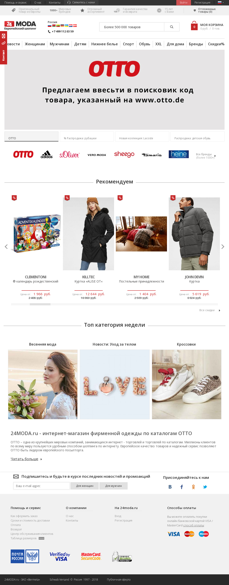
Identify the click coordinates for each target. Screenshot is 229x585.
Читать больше (26, 458)
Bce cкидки (209, 310)
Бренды (196, 44)
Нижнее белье (104, 44)
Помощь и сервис (15, 2)
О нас (37, 2)
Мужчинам (59, 44)
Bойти (183, 2)
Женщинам (35, 44)
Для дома (175, 44)
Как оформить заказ (24, 516)
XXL (158, 44)
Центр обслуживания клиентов (32, 533)
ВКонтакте (170, 487)
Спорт (128, 44)
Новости (12, 44)
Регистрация (202, 2)
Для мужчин (113, 486)
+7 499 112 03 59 (60, 31)
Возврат (16, 529)
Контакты (54, 2)
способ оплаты (193, 525)
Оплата (16, 524)
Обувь (144, 44)
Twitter (205, 487)
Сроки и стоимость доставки (30, 520)
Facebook (181, 487)
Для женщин (84, 486)
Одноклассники (193, 487)
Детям (80, 44)
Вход (118, 516)
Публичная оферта (119, 579)
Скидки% (216, 44)
